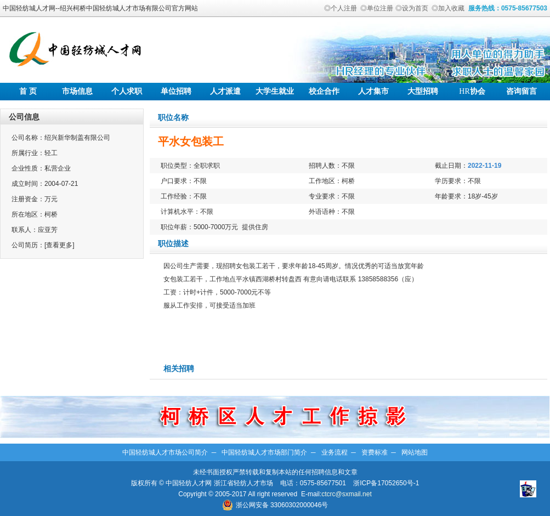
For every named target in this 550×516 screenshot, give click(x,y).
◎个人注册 (340, 8)
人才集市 (373, 91)
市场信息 (77, 91)
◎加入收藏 (448, 8)
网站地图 (414, 452)
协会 (472, 91)
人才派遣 (225, 91)
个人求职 (126, 91)
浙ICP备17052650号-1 (386, 483)
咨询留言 (521, 91)
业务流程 (334, 452)
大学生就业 (275, 91)
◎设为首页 (411, 8)
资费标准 (374, 452)
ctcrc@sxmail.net (346, 494)
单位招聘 (176, 91)
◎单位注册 (376, 8)
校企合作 (324, 91)
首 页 (28, 91)
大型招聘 (422, 91)
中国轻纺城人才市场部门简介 (264, 452)
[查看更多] (59, 245)
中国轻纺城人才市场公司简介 (165, 452)
